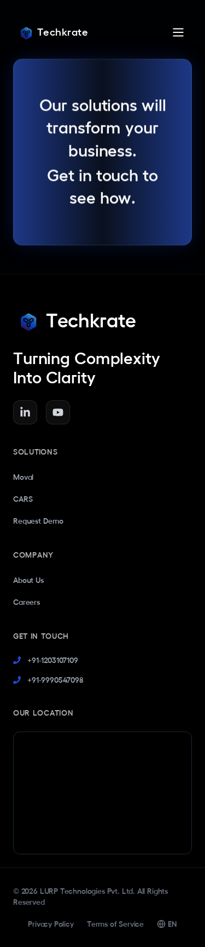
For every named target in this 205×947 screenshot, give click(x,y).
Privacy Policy (51, 924)
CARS (22, 499)
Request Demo (38, 521)
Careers (26, 602)
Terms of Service (115, 924)
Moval (23, 477)
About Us (28, 580)
